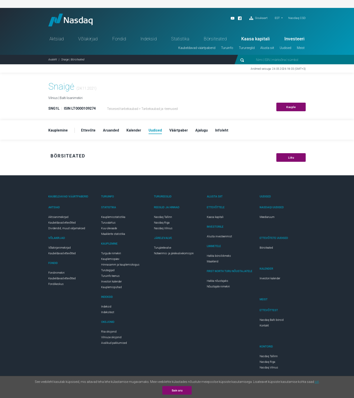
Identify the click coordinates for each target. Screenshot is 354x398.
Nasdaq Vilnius (163, 229)
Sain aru (177, 390)
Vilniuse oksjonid (111, 338)
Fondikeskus (56, 285)
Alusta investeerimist (219, 237)
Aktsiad (56, 39)
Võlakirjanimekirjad (59, 248)
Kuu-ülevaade (109, 229)
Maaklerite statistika (113, 235)
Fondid (119, 39)
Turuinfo (227, 49)
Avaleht (52, 60)
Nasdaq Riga (162, 223)
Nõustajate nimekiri (218, 287)
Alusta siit (267, 49)
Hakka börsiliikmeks (219, 257)
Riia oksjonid (108, 332)
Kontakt (264, 326)
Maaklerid (212, 262)
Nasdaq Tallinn (163, 218)
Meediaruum (267, 218)
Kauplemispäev (110, 260)
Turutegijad (107, 271)
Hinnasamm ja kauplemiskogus (120, 265)
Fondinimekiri (56, 273)
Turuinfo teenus (110, 277)
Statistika (180, 39)
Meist (301, 49)
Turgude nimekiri (111, 254)
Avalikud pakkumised (114, 344)
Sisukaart (258, 18)
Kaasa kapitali (255, 39)
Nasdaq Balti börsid (272, 321)
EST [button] (277, 18)
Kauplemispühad (111, 288)
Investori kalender (111, 282)
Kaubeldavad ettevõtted (62, 223)
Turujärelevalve (162, 248)
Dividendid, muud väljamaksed (66, 229)
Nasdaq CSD (297, 18)
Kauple (291, 108)
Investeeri (294, 39)
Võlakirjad (88, 39)
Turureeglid (247, 49)
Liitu (291, 158)
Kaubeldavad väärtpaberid (196, 49)
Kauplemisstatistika (113, 218)
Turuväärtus (108, 223)
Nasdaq (72, 20)
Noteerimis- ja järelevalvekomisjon (174, 254)
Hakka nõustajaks (217, 282)
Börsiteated (215, 39)
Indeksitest (107, 313)
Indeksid (148, 39)
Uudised (285, 49)
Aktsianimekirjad (58, 218)
